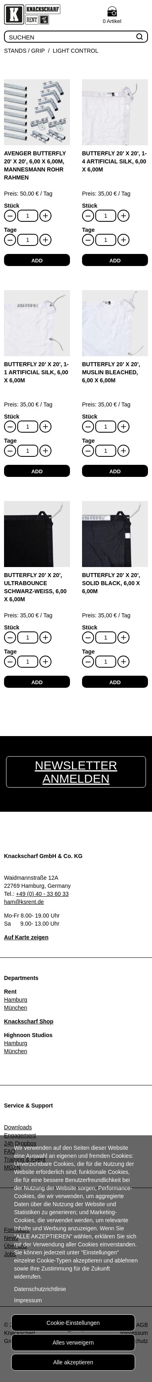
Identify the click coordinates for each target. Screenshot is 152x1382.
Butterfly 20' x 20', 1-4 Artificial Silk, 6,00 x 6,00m (114, 161)
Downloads (18, 1127)
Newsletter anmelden (76, 772)
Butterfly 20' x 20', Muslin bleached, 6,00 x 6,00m (111, 372)
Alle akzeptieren (73, 1362)
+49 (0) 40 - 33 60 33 (42, 894)
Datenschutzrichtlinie (40, 1289)
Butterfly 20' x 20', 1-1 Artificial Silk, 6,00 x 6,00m (36, 372)
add (37, 261)
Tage (10, 230)
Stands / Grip (24, 50)
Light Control (75, 50)
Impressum (28, 1300)
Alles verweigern (73, 1342)
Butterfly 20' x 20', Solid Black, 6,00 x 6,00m (111, 583)
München (15, 1008)
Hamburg (15, 999)
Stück (11, 205)
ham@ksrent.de (24, 902)
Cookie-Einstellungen (73, 1323)
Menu (139, 15)
